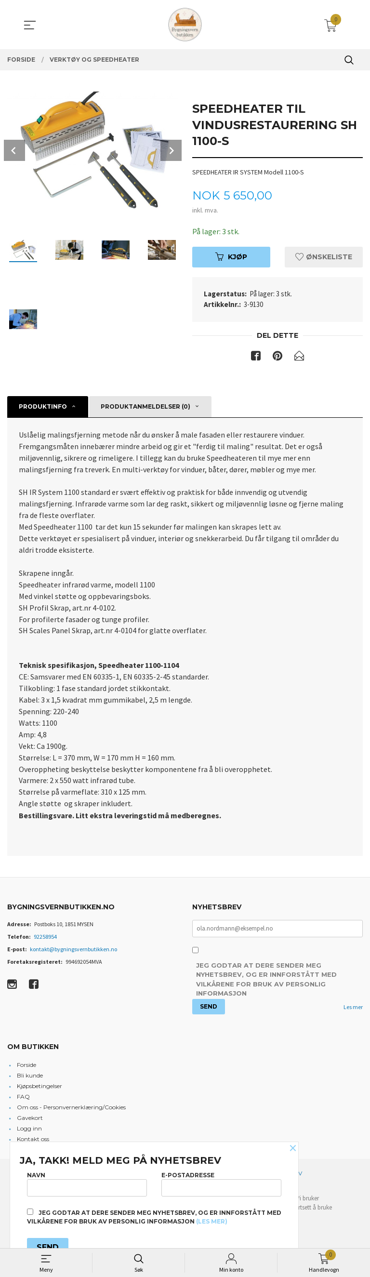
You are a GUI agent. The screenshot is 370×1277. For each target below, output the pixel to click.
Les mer (353, 1008)
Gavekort (30, 1119)
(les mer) (211, 1221)
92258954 (45, 938)
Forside (26, 1066)
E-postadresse (221, 1184)
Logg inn (29, 1129)
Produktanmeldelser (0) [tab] (145, 406)
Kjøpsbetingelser (39, 1087)
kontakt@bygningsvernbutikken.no (73, 950)
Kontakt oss (33, 1140)
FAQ (23, 1098)
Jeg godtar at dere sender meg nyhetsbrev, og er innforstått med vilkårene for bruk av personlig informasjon (266, 981)
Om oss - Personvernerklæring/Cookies (71, 1108)
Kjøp (231, 257)
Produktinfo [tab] (43, 406)
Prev (14, 150)
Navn (87, 1184)
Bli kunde (30, 1076)
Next (171, 150)
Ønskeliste (323, 257)
